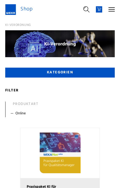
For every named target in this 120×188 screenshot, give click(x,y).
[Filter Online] (61, 113)
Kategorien (60, 72)
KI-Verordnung (18, 25)
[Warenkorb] (99, 9)
